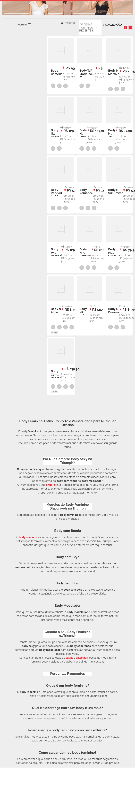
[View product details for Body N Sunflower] (118, 184)
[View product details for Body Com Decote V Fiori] (61, 365)
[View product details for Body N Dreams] (118, 305)
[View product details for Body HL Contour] (118, 243)
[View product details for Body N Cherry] (61, 124)
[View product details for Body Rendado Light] (61, 184)
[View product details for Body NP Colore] (89, 305)
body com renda (29, 537)
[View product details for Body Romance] (89, 184)
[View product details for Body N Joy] (118, 124)
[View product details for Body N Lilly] (89, 124)
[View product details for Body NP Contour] (89, 243)
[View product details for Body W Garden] (61, 243)
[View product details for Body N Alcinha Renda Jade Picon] (61, 305)
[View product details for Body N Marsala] (118, 65)
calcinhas (82, 657)
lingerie (51, 484)
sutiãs (69, 657)
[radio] (125, 27)
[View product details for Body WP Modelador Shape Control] (89, 65)
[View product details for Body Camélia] (61, 65)
